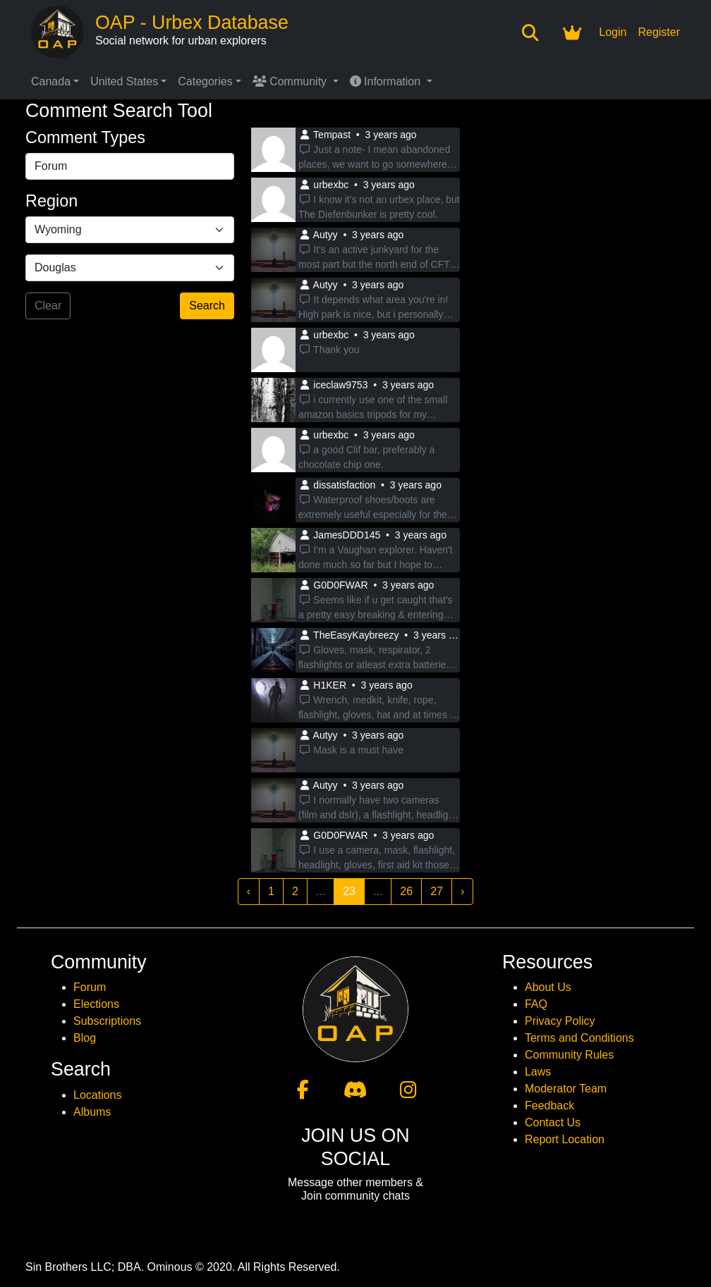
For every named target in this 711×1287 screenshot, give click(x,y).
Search (207, 306)
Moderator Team (566, 1089)
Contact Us (553, 1122)
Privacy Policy (560, 1021)
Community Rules (569, 1055)
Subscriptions (107, 1021)
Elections (96, 1004)
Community (291, 81)
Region (51, 201)
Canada (51, 81)
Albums (92, 1112)
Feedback (549, 1106)
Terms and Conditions (579, 1038)
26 (406, 891)
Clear (48, 306)
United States (124, 81)
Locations (97, 1095)
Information (387, 81)
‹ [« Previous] (248, 891)
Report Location (564, 1139)
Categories (205, 81)
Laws (538, 1072)
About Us (548, 987)
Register (659, 32)
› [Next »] (462, 891)
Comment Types (85, 137)
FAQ (536, 1004)
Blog (84, 1038)
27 (436, 891)
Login (612, 32)
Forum (89, 987)
